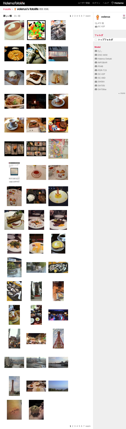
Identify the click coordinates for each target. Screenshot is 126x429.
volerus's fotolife (28, 9)
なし (98, 51)
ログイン (96, 3)
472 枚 (99, 23)
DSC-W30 (101, 55)
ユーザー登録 (84, 3)
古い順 (17, 16)
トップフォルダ (104, 39)
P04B (99, 66)
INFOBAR (101, 62)
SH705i (100, 85)
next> (88, 16)
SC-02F (100, 26)
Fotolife (7, 9)
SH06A (100, 81)
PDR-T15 (101, 70)
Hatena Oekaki (103, 58)
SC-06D (100, 78)
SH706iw (100, 89)
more (121, 93)
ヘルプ (106, 3)
